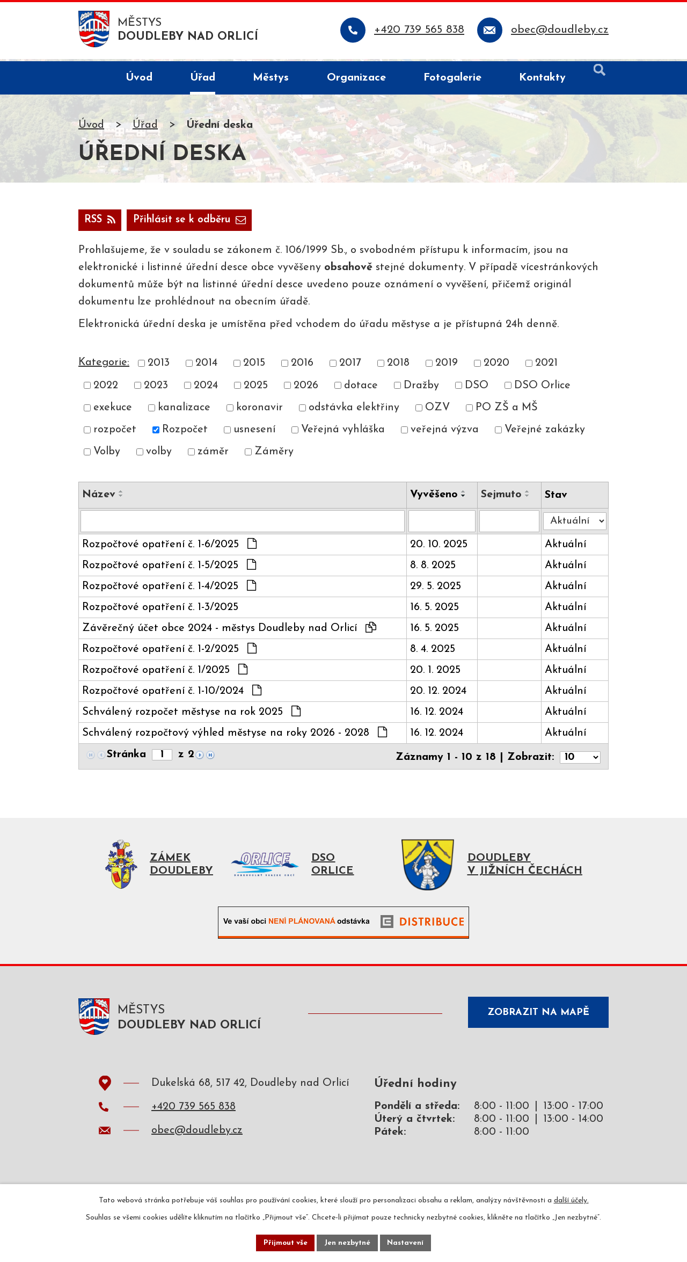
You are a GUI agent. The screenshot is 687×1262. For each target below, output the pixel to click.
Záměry (274, 454)
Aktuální (567, 547)
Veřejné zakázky (545, 432)
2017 (350, 366)
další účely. (571, 1199)
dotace (361, 388)
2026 (306, 388)
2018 (398, 366)
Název (98, 497)
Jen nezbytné (347, 1242)
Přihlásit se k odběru (196, 222)
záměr (213, 454)
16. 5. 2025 (435, 610)
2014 (206, 366)
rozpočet (114, 432)
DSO (476, 388)
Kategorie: (103, 365)
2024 (206, 388)
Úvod (91, 127)
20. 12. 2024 (439, 694)
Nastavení (407, 1242)
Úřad (145, 127)
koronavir (259, 410)
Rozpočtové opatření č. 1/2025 (164, 673)
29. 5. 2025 (436, 589)
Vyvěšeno (435, 497)
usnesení (254, 432)
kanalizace (184, 410)
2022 (105, 388)
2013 (159, 366)
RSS (101, 222)
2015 (254, 366)
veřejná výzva (445, 432)
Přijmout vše (283, 1242)
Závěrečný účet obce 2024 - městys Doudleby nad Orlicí (229, 631)
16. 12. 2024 (437, 715)
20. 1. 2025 (436, 673)
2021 (546, 366)
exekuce (112, 410)
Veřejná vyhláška (343, 432)
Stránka (126, 758)
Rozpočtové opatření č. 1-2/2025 (169, 652)
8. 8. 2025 (434, 568)
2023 (156, 388)
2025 (256, 388)
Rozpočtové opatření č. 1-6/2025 (169, 547)
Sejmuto (503, 497)
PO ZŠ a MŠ (507, 410)
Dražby (421, 388)
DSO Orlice (542, 388)
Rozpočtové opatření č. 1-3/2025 (160, 610)
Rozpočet (185, 432)
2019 (446, 366)
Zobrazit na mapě (536, 1019)
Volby (106, 454)
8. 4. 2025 (433, 652)
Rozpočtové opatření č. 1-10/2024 (171, 694)
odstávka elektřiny (354, 410)
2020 (496, 366)
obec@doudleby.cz (197, 1135)
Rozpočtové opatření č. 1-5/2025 (169, 568)
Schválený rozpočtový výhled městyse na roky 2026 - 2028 (234, 736)
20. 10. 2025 (440, 547)
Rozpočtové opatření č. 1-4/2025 (169, 589)
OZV (437, 410)
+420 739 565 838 (193, 1111)
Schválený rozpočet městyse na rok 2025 (191, 715)
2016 (302, 366)
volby (159, 454)
